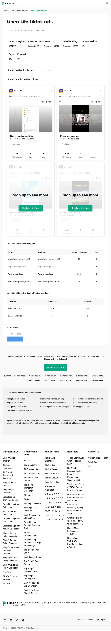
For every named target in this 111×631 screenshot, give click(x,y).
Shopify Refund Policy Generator (10, 541)
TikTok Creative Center (31, 479)
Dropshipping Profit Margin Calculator (11, 527)
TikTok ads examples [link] (19, 11)
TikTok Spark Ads (31, 469)
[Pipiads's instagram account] (23, 620)
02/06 (54, 511)
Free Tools (7, 572)
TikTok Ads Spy (31, 465)
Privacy (80, 620)
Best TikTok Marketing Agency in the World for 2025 (75, 509)
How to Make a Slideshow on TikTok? (73, 531)
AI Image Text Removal (30, 509)
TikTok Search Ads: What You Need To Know (75, 461)
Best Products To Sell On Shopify (31, 584)
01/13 (54, 515)
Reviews (27, 499)
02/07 (47, 511)
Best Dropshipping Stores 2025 (32, 516)
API (89, 466)
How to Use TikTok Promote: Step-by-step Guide (75, 497)
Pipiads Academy (52, 482)
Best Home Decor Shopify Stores (32, 591)
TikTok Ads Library (32, 473)
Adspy (26, 461)
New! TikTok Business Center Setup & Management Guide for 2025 (74, 474)
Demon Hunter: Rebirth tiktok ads (36, 376)
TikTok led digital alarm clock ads (19, 410)
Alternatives (29, 495)
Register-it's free (30, 208)
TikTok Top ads (51, 469)
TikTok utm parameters (8, 466)
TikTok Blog (50, 465)
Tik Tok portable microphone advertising (87, 399)
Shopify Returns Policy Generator (10, 559)
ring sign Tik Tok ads (15, 403)
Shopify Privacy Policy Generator (10, 534)
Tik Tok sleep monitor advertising (84, 403)
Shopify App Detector (8, 491)
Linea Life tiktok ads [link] (39, 11)
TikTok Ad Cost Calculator (9, 513)
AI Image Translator (32, 503)
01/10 (61, 515)
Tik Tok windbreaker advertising (51, 399)
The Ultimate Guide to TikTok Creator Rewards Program (75, 487)
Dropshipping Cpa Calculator (11, 505)
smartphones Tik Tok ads (16, 407)
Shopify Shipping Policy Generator (10, 566)
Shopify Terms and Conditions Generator (11, 550)
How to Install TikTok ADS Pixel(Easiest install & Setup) (75, 542)
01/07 (61, 519)
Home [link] (5, 11)
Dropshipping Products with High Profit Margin (32, 542)
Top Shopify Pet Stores (31, 562)
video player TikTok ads (16, 399)
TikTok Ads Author (53, 478)
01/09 (47, 519)
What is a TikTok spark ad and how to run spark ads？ (75, 521)
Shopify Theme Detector (9, 484)
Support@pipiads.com (98, 458)
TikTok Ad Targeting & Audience (8, 475)
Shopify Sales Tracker (9, 459)
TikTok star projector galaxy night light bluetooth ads (55, 407)
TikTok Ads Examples (50, 459)
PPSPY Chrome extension (10, 577)
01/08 (54, 519)
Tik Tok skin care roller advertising (52, 403)
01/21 (47, 515)
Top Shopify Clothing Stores (31, 577)
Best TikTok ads (52, 473)
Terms (90, 620)
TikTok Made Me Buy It (31, 551)
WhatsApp (93, 462)
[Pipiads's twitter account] (11, 620)
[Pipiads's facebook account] (5, 620)
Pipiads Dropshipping (30, 534)
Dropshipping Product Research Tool (32, 525)
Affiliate (6, 583)
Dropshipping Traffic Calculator (10, 498)
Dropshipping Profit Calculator (11, 520)
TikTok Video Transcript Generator (29, 488)
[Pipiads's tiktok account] (17, 620)
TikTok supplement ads (81, 407)
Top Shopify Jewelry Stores (30, 570)
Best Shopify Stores (32, 557)
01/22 (61, 511)
